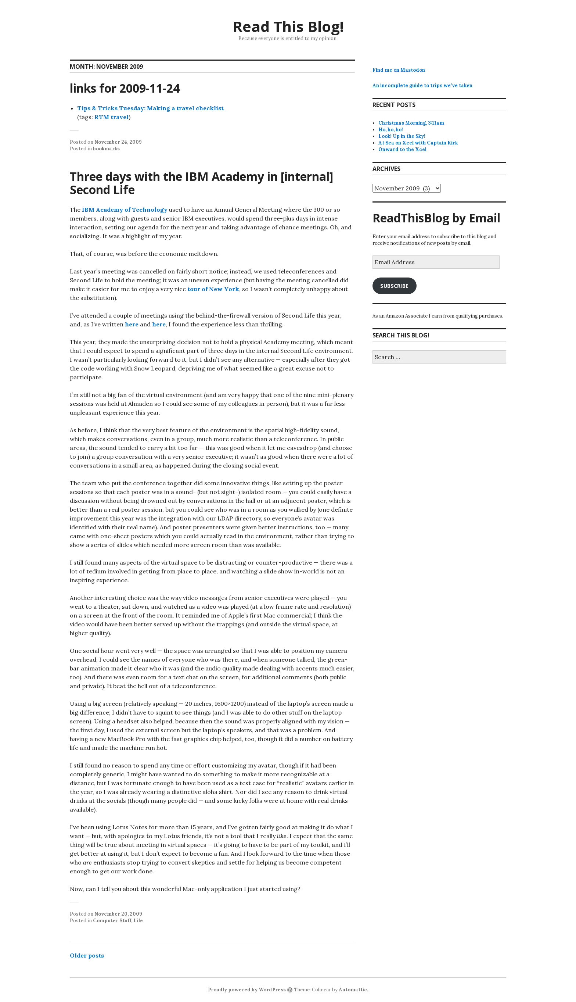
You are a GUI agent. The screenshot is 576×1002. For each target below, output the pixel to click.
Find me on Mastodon (398, 70)
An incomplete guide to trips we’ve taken (422, 85)
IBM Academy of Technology (125, 209)
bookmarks (106, 149)
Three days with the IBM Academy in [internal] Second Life (201, 182)
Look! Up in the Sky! (401, 136)
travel (120, 117)
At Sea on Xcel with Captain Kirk (418, 143)
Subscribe (394, 285)
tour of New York (213, 289)
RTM (101, 117)
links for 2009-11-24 (125, 88)
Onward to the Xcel (402, 149)
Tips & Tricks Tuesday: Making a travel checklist (150, 108)
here (131, 324)
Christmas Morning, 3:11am (411, 123)
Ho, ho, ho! (390, 129)
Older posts (87, 955)
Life (138, 920)
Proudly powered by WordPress (247, 990)
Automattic (353, 990)
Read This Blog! (288, 26)
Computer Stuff (112, 920)
